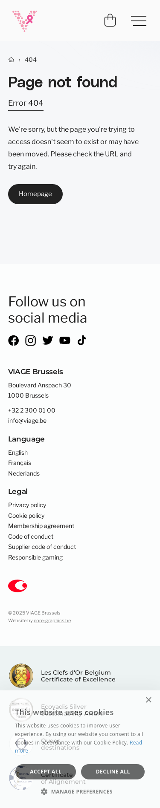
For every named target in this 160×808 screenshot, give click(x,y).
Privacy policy (27, 505)
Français (19, 463)
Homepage (35, 194)
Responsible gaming (35, 557)
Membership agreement (41, 526)
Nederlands (24, 473)
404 (31, 59)
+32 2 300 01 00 (31, 410)
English (18, 452)
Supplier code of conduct (42, 547)
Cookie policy (26, 515)
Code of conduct (30, 536)
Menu (135, 17)
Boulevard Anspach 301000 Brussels (39, 390)
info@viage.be (27, 420)
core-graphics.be (52, 620)
